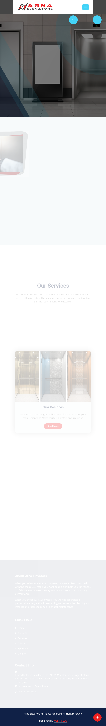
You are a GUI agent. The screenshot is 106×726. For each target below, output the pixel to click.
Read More (53, 445)
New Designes (53, 427)
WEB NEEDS (60, 720)
